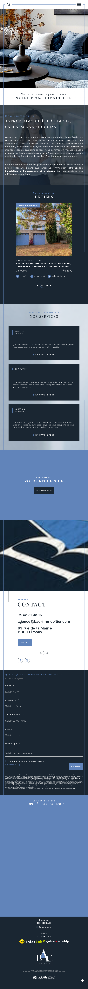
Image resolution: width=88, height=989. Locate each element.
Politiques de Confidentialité (36, 788)
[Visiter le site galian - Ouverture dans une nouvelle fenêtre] (57, 941)
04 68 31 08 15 (30, 615)
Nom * (10, 686)
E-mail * (11, 729)
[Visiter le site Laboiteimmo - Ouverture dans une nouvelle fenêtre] (44, 981)
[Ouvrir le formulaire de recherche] (8, 4)
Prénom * (12, 700)
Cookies (63, 971)
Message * (13, 744)
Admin (47, 971)
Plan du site (33, 971)
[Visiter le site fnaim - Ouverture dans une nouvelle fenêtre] (22, 941)
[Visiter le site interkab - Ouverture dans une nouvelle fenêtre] (35, 941)
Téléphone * (14, 715)
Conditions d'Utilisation (55, 788)
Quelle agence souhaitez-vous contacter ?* (33, 675)
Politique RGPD (58, 971)
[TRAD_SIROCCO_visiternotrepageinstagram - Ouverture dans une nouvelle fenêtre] (27, 660)
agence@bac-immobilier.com (44, 621)
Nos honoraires (26, 971)
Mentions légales (41, 971)
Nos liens (52, 971)
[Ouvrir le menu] (79, 4)
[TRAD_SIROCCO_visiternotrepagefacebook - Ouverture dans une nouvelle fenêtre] (20, 660)
